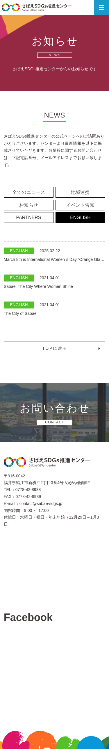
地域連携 (80, 192)
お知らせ (28, 205)
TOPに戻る (71, 348)
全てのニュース (28, 192)
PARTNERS (28, 217)
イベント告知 (80, 205)
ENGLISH (80, 217)
